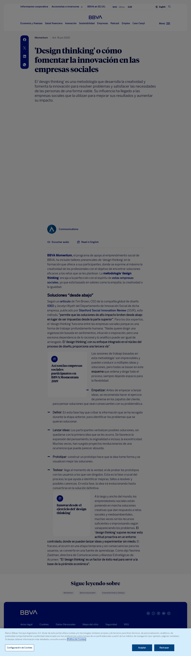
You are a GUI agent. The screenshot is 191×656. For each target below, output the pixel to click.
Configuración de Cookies (19, 648)
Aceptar (142, 648)
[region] (95, 642)
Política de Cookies (76, 639)
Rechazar (164, 648)
